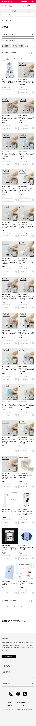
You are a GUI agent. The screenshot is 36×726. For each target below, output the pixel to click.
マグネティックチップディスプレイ (26, 583)
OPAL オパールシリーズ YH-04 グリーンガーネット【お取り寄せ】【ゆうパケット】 (26, 405)
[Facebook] (18, 694)
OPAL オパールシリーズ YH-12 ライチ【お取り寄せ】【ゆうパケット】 (26, 262)
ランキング (6, 11)
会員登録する (8, 656)
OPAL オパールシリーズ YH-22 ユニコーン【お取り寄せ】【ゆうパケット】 (26, 83)
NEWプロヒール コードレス (9, 511)
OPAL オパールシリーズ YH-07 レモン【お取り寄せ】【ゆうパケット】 (9, 369)
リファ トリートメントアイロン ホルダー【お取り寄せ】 (9, 82)
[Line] (25, 694)
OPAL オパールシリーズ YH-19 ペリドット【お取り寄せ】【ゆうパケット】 (9, 154)
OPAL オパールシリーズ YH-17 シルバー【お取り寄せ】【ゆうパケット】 (9, 190)
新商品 (14, 11)
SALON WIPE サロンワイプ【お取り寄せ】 (25, 476)
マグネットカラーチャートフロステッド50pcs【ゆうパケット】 (9, 549)
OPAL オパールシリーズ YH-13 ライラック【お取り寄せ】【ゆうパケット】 (9, 262)
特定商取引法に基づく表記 (23, 702)
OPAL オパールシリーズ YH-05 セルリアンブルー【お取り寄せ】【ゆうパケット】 (9, 405)
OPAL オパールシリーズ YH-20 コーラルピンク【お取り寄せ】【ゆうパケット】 (26, 118)
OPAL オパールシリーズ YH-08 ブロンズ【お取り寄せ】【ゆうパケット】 (26, 334)
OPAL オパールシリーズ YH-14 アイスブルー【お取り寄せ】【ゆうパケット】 (26, 226)
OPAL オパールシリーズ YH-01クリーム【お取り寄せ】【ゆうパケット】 (9, 477)
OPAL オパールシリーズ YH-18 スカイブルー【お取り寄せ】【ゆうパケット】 (26, 154)
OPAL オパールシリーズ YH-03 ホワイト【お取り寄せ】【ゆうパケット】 (9, 441)
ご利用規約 (9, 705)
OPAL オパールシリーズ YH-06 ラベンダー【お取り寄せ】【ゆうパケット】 (26, 369)
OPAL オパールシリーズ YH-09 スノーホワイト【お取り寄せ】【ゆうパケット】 (9, 334)
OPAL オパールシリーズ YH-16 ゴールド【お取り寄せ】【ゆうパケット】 (26, 190)
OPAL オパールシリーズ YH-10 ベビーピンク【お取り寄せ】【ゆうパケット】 (26, 298)
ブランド (30, 11)
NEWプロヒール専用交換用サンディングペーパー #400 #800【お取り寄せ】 (26, 513)
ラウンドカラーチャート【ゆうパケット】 (25, 548)
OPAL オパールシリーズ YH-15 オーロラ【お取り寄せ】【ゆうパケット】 (9, 226)
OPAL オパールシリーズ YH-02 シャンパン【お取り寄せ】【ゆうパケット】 (26, 441)
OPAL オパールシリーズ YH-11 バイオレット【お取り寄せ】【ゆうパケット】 (9, 298)
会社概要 (8, 702)
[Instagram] (11, 694)
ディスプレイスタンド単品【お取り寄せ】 (10, 583)
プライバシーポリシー (21, 705)
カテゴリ (22, 11)
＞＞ (28, 58)
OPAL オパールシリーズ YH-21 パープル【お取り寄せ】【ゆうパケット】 (9, 118)
